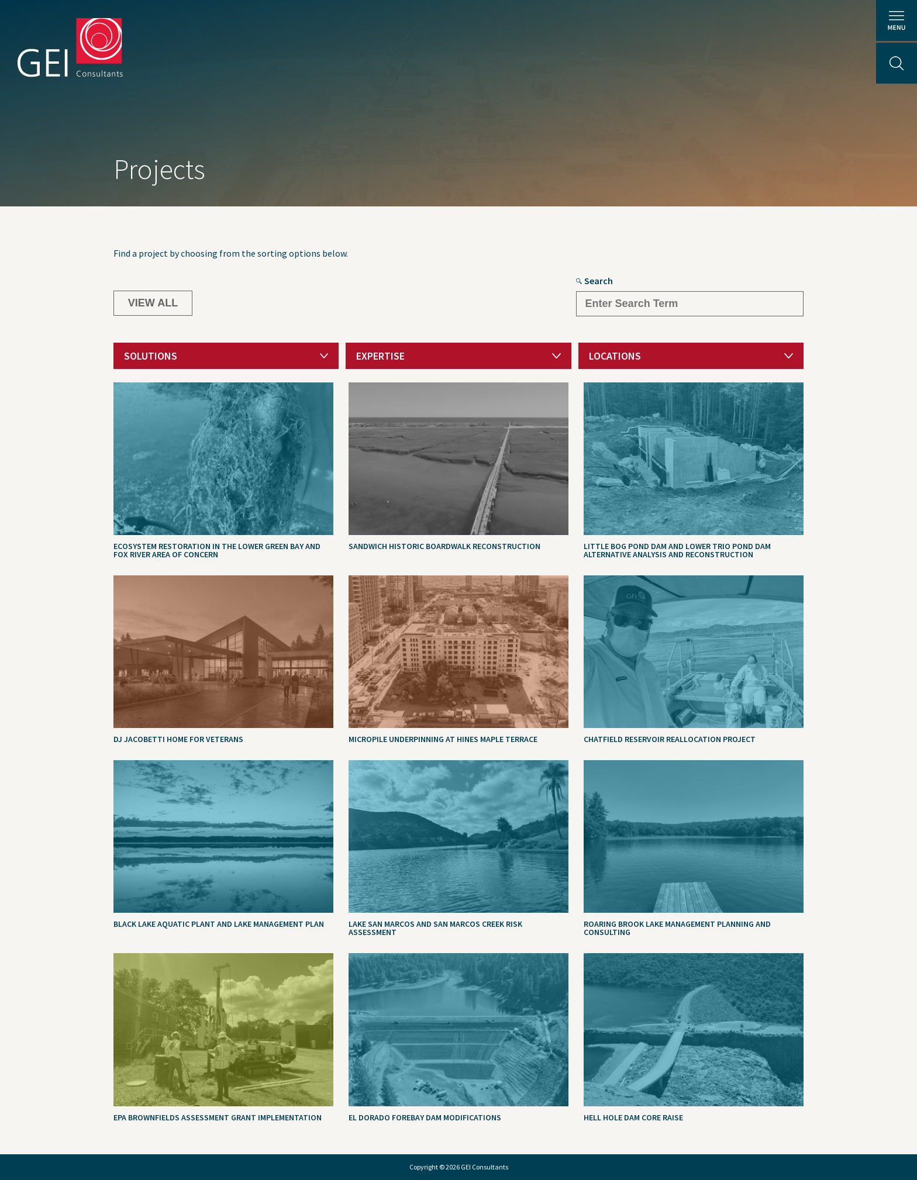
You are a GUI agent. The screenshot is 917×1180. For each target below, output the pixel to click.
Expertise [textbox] (380, 356)
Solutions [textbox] (150, 356)
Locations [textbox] (615, 356)
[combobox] (226, 356)
